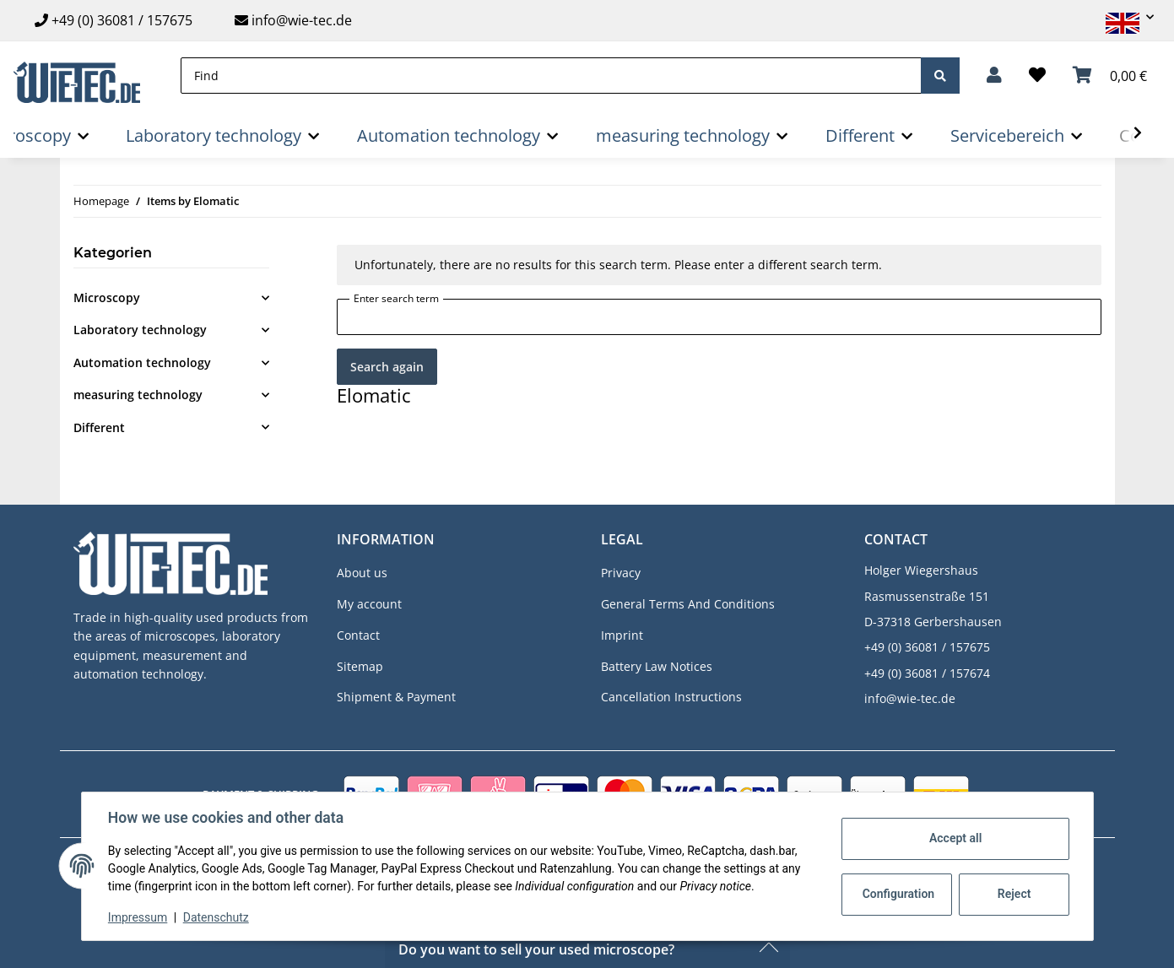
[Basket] (1109, 75)
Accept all (954, 838)
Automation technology (142, 362)
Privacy (621, 573)
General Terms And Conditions (688, 604)
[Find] (551, 75)
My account (369, 604)
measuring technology (138, 395)
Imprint (622, 635)
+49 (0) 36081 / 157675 (121, 20)
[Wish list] (1037, 75)
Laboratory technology (140, 330)
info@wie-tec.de (293, 20)
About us (362, 573)
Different (99, 427)
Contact (358, 635)
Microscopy (106, 297)
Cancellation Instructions (671, 697)
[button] (1122, 17)
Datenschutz (216, 917)
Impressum (138, 917)
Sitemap (360, 666)
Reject (1014, 893)
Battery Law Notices (656, 666)
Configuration (898, 893)
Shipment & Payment (396, 697)
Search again (387, 367)
